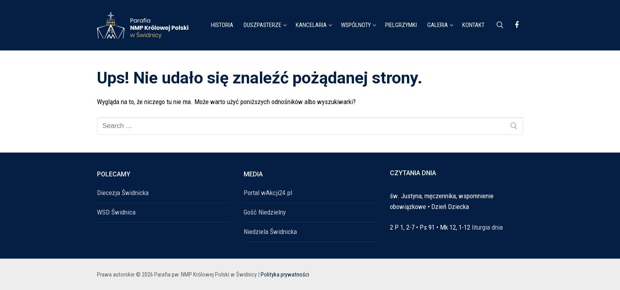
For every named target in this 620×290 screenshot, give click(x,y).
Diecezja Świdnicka (123, 193)
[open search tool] (500, 25)
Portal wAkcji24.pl (268, 193)
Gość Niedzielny (265, 212)
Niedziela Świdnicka (270, 232)
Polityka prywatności (285, 274)
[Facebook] (516, 25)
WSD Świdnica (116, 212)
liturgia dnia (487, 227)
